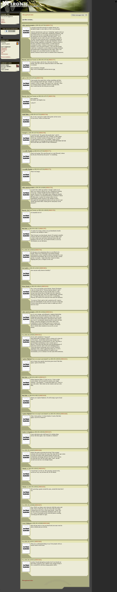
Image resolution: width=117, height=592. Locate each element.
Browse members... (6, 57)
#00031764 (44, 114)
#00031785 (52, 210)
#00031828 (38, 450)
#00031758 (39, 78)
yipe (2, 52)
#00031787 (43, 228)
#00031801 (43, 268)
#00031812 (38, 334)
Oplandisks (4, 48)
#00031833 (42, 486)
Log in (2, 21)
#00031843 (38, 541)
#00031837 (38, 505)
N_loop (3, 51)
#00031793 (38, 250)
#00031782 (49, 187)
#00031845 (38, 560)
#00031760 (52, 96)
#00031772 (48, 169)
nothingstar (4, 49)
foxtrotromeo (4, 54)
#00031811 (49, 312)
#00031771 (48, 151)
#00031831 (42, 468)
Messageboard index (27, 14)
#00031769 (42, 132)
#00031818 (43, 395)
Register (3, 22)
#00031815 (64, 359)
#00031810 (45, 286)
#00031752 (49, 25)
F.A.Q (2, 19)
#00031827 (48, 432)
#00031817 (43, 377)
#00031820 (64, 413)
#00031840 (46, 523)
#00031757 (52, 59)
